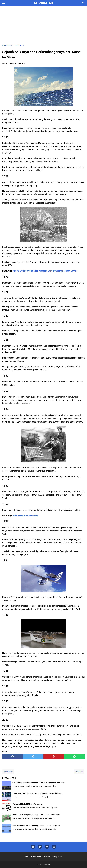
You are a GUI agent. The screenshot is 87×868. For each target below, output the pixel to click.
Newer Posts (8, 772)
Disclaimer (46, 857)
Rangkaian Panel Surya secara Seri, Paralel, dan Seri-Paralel (37, 793)
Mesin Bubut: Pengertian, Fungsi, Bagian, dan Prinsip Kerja (36, 815)
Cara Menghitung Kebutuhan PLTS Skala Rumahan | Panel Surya (38, 782)
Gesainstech (43, 3)
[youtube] (47, 847)
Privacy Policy (57, 857)
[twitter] (33, 756)
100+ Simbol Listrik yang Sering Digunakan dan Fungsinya (36, 826)
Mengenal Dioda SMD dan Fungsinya (27, 804)
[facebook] (12, 756)
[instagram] (54, 847)
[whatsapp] (74, 756)
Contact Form (36, 857)
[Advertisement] (43, 25)
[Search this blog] (83, 3)
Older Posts (79, 772)
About (27, 857)
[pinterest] (54, 756)
